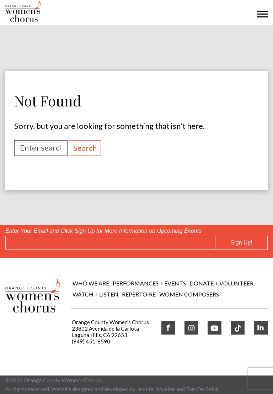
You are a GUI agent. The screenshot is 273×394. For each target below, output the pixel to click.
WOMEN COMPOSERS (189, 294)
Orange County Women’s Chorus (62, 380)
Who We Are (91, 283)
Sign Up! (241, 243)
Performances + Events (149, 283)
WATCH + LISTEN (95, 294)
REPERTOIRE (139, 294)
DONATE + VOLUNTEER (221, 283)
